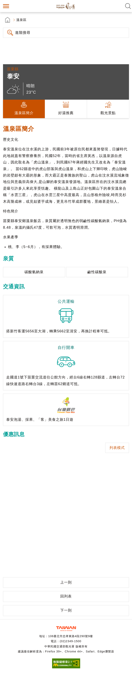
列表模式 (117, 448)
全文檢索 (128, 6)
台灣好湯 (66, 6)
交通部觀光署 (66, 628)
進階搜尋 (22, 33)
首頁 (7, 19)
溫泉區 (21, 20)
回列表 (66, 596)
